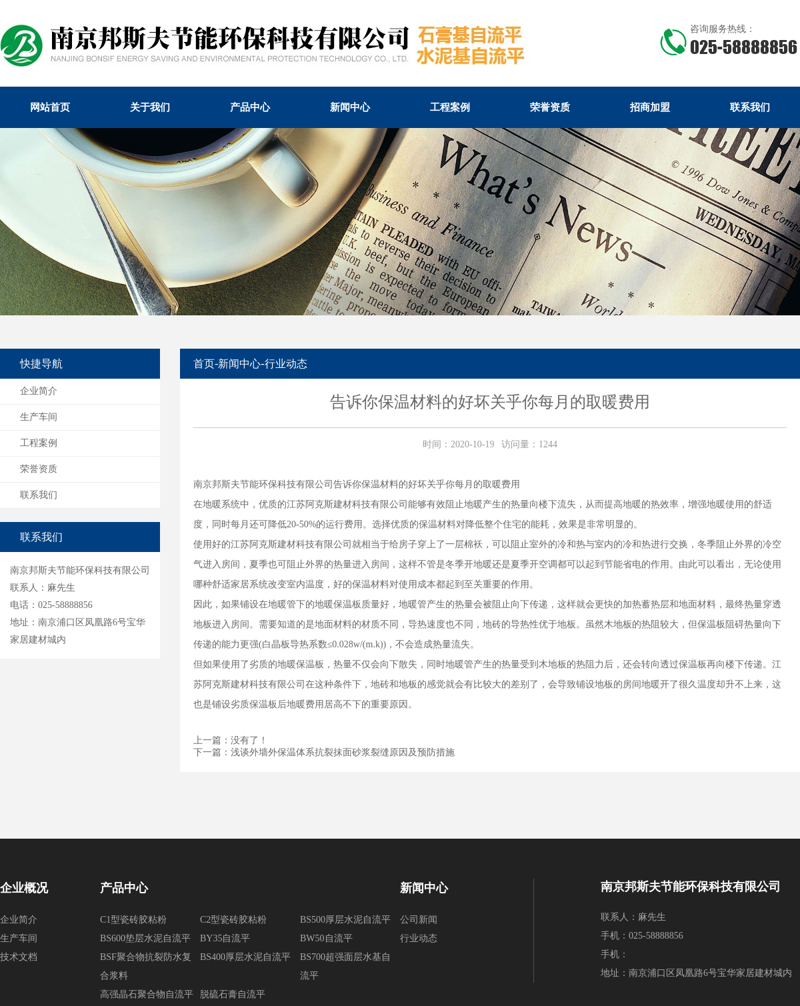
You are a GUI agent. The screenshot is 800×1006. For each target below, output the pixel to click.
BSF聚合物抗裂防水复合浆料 (145, 966)
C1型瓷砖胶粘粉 (133, 920)
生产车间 (38, 417)
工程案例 (450, 107)
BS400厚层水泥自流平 (245, 957)
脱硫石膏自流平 (232, 994)
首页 (204, 363)
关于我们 (150, 107)
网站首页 (50, 107)
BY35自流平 (225, 938)
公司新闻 (418, 920)
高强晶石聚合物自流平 (146, 994)
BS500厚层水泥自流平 (345, 920)
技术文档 (18, 957)
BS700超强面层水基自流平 (345, 966)
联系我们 (750, 107)
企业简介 (38, 391)
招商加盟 (650, 107)
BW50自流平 (326, 938)
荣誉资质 (550, 107)
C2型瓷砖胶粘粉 (233, 920)
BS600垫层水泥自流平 (145, 938)
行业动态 (286, 363)
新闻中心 (350, 107)
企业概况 (24, 888)
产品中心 (250, 107)
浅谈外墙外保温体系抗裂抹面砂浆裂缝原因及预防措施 (343, 752)
